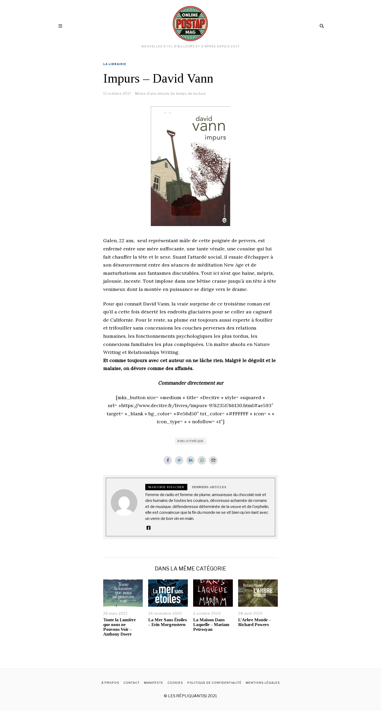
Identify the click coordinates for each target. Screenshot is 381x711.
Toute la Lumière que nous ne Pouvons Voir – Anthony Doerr (119, 627)
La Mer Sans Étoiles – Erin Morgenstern (167, 622)
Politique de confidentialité (214, 683)
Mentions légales (263, 683)
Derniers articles (209, 487)
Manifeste (153, 683)
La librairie (114, 64)
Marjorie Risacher (166, 487)
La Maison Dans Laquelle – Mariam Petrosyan (211, 625)
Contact (132, 683)
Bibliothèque (191, 441)
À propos (110, 683)
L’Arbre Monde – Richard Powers (254, 622)
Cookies (175, 683)
